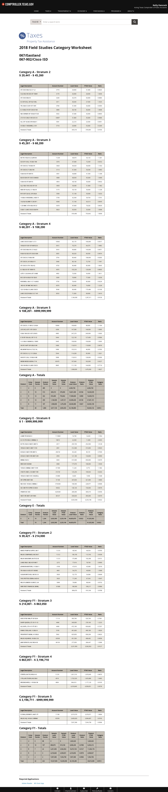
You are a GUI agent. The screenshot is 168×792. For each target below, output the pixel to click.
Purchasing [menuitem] (98, 11)
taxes (31, 35)
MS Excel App (39, 783)
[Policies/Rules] (97, 789)
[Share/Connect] (70, 789)
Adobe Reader (27, 783)
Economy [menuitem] (81, 11)
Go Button (135, 21)
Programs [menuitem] (115, 11)
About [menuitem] (130, 11)
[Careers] (110, 789)
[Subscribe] (84, 789)
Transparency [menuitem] (64, 11)
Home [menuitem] (36, 11)
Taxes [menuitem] (47, 11)
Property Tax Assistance (41, 41)
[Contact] (57, 789)
